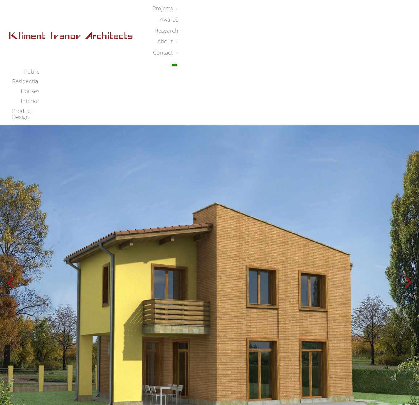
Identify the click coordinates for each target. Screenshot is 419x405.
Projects (262, 10)
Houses (323, 20)
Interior (348, 20)
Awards (291, 10)
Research (319, 10)
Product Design (384, 20)
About (348, 10)
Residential (293, 20)
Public (265, 20)
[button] (262, 10)
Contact (378, 10)
